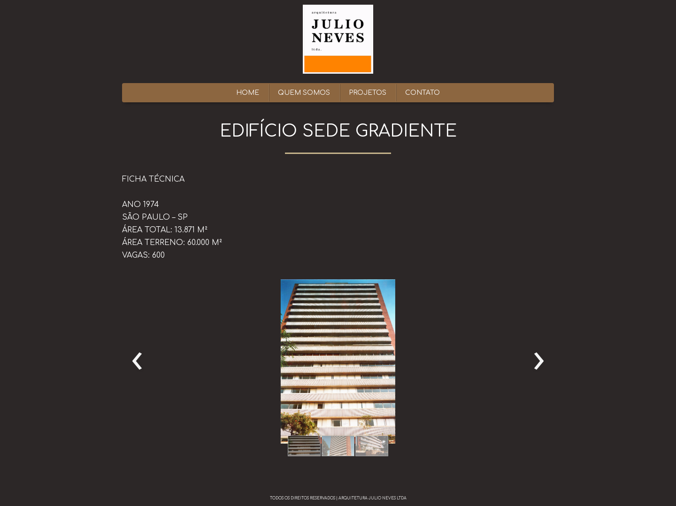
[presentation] (137, 361)
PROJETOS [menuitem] (367, 92)
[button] (304, 446)
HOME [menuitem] (247, 92)
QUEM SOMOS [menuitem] (304, 92)
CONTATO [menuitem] (422, 92)
